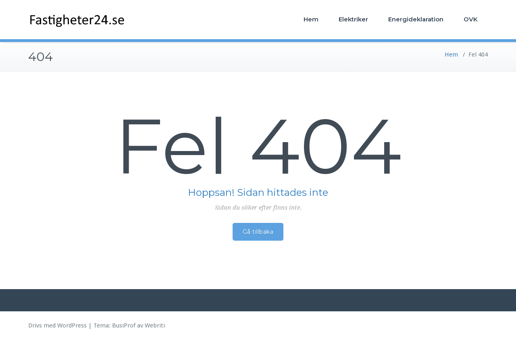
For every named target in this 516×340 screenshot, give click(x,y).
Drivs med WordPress (57, 325)
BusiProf (123, 325)
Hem (311, 19)
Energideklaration (415, 19)
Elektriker (353, 19)
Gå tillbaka (258, 231)
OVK (471, 19)
